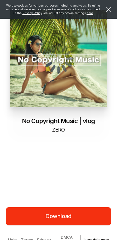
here (90, 13)
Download (59, 216)
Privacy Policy (32, 13)
